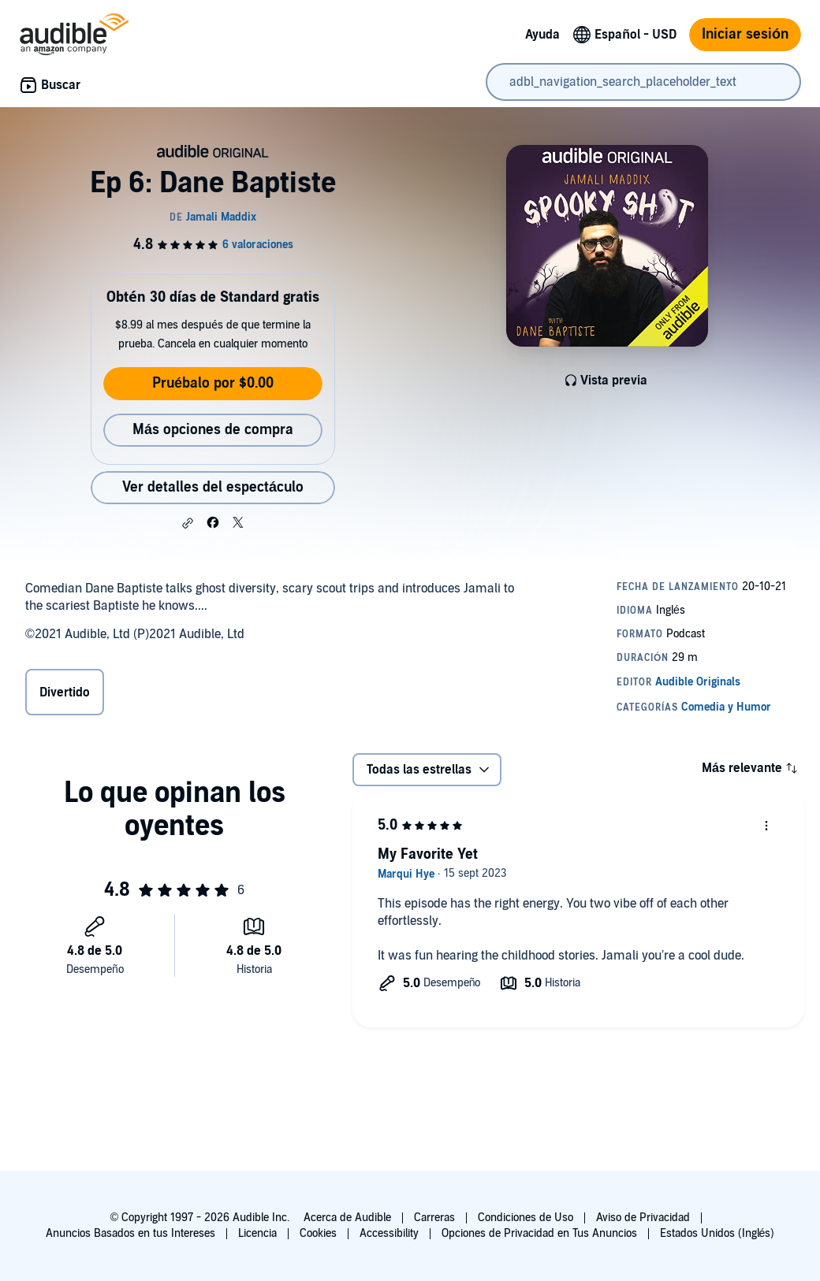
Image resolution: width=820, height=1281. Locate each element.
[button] (187, 523)
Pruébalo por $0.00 (213, 383)
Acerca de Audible (347, 1217)
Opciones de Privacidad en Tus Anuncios (539, 1233)
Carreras (434, 1217)
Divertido (64, 692)
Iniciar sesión (745, 34)
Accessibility (389, 1233)
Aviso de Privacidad (643, 1217)
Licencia (257, 1233)
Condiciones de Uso (525, 1217)
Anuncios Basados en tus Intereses (130, 1233)
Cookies (318, 1233)
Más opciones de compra (212, 429)
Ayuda (542, 35)
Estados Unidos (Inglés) (717, 1233)
